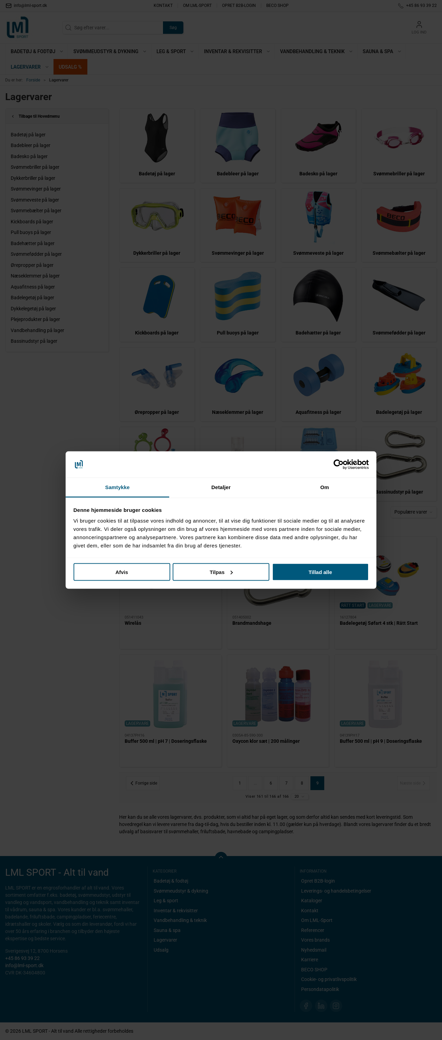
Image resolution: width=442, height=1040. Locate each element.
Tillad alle (320, 572)
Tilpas (221, 572)
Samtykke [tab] (117, 487)
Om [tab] (324, 487)
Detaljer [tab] (221, 487)
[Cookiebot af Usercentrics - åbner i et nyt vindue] (338, 464)
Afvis (121, 572)
